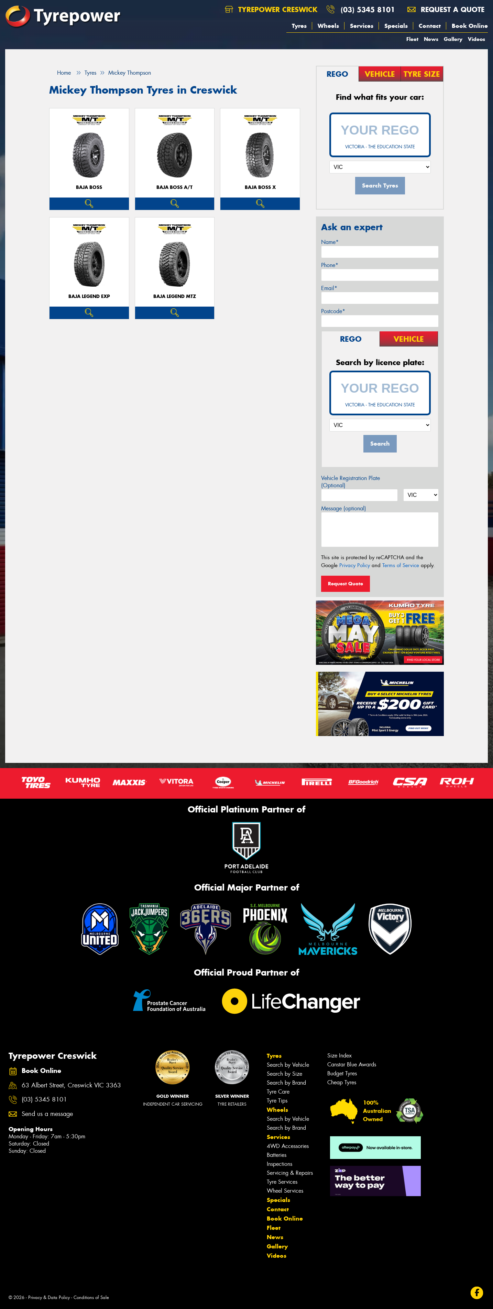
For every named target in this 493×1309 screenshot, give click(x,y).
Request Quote (345, 584)
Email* (329, 288)
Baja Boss (89, 187)
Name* (330, 242)
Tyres (299, 26)
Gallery (453, 39)
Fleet (412, 39)
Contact (430, 26)
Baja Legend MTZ (174, 296)
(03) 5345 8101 (368, 9)
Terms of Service (400, 565)
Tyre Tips (277, 1100)
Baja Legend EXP (89, 296)
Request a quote (445, 9)
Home (60, 72)
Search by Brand (286, 1082)
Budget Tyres (342, 1073)
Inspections (279, 1164)
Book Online (470, 26)
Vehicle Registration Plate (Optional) (350, 482)
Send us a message (47, 1114)
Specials (396, 26)
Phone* (329, 265)
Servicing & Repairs (290, 1173)
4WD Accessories (288, 1146)
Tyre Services (282, 1181)
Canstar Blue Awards (351, 1064)
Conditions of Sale (91, 1297)
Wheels (328, 26)
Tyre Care (278, 1091)
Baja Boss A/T (174, 187)
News (431, 39)
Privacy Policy (354, 565)
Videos (476, 39)
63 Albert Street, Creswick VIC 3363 (71, 1085)
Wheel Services (285, 1190)
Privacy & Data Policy (49, 1297)
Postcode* (333, 311)
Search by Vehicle (288, 1064)
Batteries (276, 1155)
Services (361, 26)
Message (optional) (343, 508)
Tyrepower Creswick (271, 9)
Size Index (339, 1055)
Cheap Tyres (341, 1082)
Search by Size (284, 1073)
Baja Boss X (260, 187)
